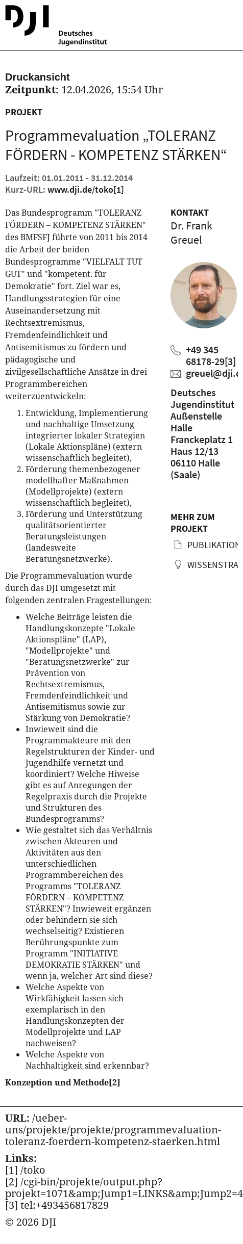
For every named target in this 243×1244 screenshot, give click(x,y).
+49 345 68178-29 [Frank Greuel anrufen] (211, 355)
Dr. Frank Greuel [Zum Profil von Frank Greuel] (191, 232)
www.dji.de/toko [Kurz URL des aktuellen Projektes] (85, 189)
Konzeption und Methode (62, 1082)
